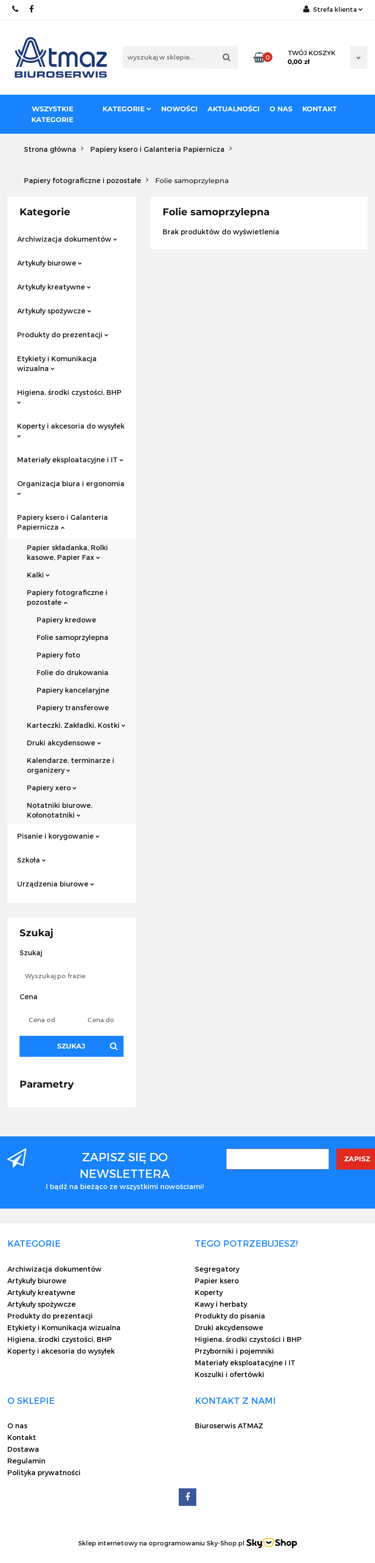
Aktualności (234, 108)
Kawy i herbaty (221, 1304)
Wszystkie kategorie (52, 114)
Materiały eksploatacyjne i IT (70, 459)
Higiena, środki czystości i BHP (248, 1339)
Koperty (209, 1292)
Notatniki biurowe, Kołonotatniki (59, 810)
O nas (281, 108)
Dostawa (23, 1449)
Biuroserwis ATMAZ (229, 1425)
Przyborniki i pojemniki (234, 1351)
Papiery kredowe (66, 620)
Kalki (38, 575)
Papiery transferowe (73, 707)
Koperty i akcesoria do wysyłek (71, 430)
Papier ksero (217, 1280)
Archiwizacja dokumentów (67, 239)
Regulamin (26, 1461)
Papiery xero (52, 787)
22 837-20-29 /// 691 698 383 (16, 9)
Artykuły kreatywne (54, 287)
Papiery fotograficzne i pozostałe (67, 597)
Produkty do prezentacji (62, 334)
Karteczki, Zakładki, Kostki (76, 725)
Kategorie (127, 108)
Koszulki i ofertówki (229, 1374)
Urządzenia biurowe (55, 884)
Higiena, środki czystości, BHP (69, 396)
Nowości (179, 108)
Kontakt (319, 108)
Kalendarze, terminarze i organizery (70, 765)
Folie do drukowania (72, 672)
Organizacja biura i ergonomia (71, 487)
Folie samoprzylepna (72, 637)
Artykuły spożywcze (54, 311)
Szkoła (31, 860)
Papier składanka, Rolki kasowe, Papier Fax (67, 552)
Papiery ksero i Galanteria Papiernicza (62, 522)
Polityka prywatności (44, 1472)
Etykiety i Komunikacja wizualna (57, 363)
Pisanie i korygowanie (58, 836)
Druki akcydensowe (64, 743)
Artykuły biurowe (49, 263)
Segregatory (217, 1269)
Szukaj (71, 1046)
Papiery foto (58, 655)
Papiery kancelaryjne (73, 690)
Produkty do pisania (230, 1316)
